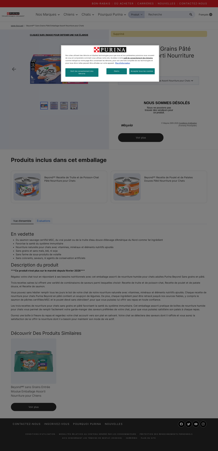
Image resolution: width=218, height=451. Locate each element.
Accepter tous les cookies (142, 71)
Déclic (116, 71)
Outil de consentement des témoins (81, 72)
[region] (110, 63)
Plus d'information (122, 63)
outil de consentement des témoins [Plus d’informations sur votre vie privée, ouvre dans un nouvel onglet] (138, 58)
